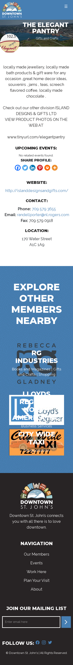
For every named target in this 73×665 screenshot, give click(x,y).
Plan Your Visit (36, 580)
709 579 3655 (43, 209)
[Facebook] (17, 168)
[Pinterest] (40, 168)
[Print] (47, 168)
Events (36, 563)
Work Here (36, 571)
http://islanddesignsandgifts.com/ (36, 190)
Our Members (36, 554)
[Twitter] (25, 168)
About (36, 589)
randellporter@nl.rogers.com (42, 214)
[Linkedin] (32, 168)
